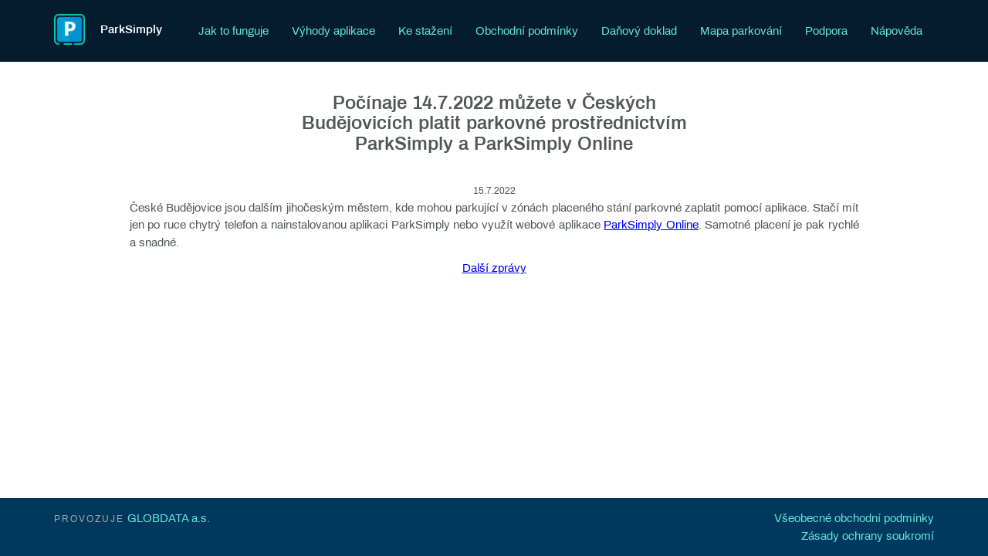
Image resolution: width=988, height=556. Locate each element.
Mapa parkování (741, 31)
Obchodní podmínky (526, 31)
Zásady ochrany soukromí (867, 536)
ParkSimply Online (651, 225)
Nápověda (896, 31)
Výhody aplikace (333, 31)
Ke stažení (425, 31)
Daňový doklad (639, 31)
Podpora (826, 31)
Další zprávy (494, 268)
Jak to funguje (233, 31)
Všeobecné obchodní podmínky (854, 518)
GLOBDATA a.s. (168, 518)
